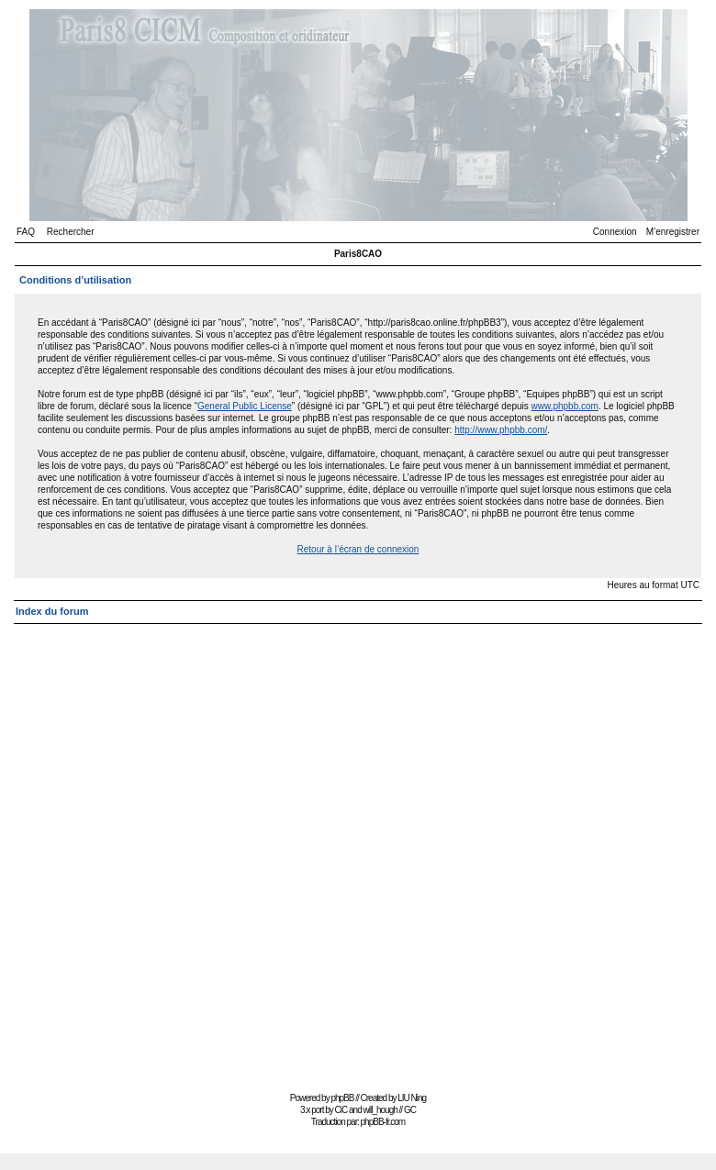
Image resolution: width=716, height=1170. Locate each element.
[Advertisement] (216, 849)
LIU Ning (411, 1098)
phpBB (341, 1098)
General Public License (244, 406)
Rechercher (71, 232)
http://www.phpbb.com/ (500, 430)
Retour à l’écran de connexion (358, 549)
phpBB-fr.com (383, 1122)
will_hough (380, 1110)
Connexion (615, 232)
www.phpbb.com (565, 406)
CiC (341, 1110)
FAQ (26, 232)
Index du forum (52, 611)
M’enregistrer (672, 232)
